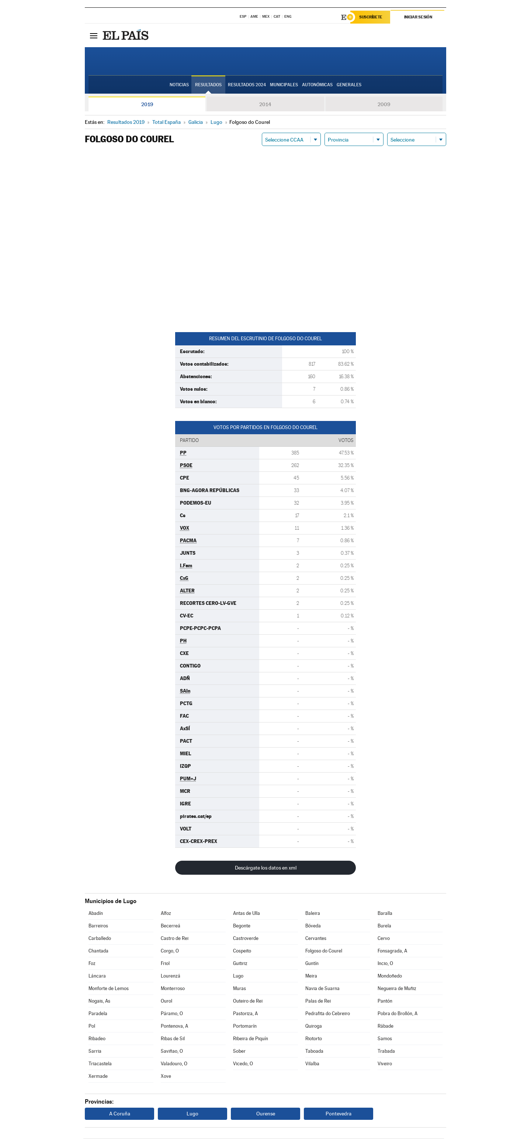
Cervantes (315, 938)
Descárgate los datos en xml (265, 868)
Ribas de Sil (173, 1039)
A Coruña (119, 1114)
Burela (384, 926)
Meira (311, 976)
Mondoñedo (390, 976)
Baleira (312, 913)
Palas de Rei (318, 1001)
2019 (147, 105)
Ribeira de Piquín (250, 1039)
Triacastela (100, 1064)
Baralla (385, 913)
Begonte (241, 926)
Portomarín (245, 1026)
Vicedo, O (243, 1064)
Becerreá (170, 926)
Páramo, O (172, 1014)
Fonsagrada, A (392, 951)
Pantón (385, 1001)
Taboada (314, 1051)
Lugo (238, 976)
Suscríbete (371, 17)
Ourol (166, 1001)
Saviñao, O (172, 1051)
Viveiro (385, 1064)
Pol (91, 1026)
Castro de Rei (174, 938)
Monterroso (173, 989)
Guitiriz (240, 963)
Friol (165, 963)
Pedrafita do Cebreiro (327, 1014)
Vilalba (312, 1064)
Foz (92, 963)
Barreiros (98, 926)
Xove (166, 1076)
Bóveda (313, 926)
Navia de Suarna (322, 989)
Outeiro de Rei (248, 1001)
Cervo (384, 938)
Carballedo (99, 938)
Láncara (97, 976)
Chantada (98, 951)
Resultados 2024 (247, 85)
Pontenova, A (174, 1026)
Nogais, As (99, 1001)
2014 (265, 105)
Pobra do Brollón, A (397, 1014)
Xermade (98, 1076)
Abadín (95, 913)
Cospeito (242, 951)
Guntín (312, 963)
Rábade (385, 1026)
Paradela (97, 1014)
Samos (385, 1039)
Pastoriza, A (245, 1014)
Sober (239, 1051)
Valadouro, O (174, 1064)
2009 (384, 105)
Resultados (208, 85)
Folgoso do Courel (323, 951)
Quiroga (313, 1026)
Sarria (94, 1051)
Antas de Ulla (246, 913)
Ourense (265, 1114)
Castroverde (245, 938)
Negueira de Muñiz (397, 989)
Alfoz (166, 913)
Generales (349, 85)
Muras (239, 989)
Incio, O (385, 963)
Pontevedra (338, 1114)
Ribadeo (96, 1039)
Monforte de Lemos (108, 989)
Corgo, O (170, 951)
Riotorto (313, 1039)
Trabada (386, 1051)
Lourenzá (170, 976)
